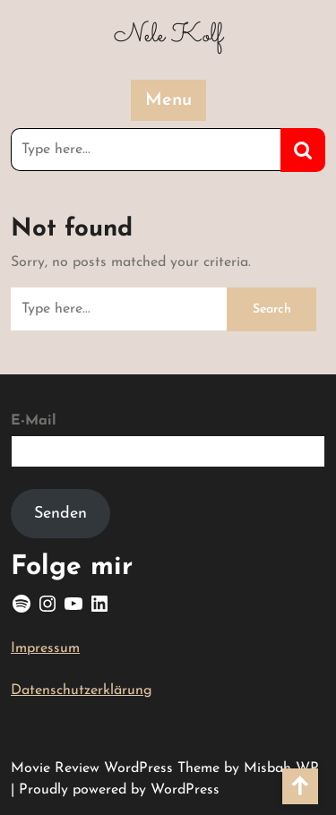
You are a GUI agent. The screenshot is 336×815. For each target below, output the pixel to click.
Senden (60, 513)
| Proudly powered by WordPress (115, 790)
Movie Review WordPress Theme (117, 768)
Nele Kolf (168, 36)
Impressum (45, 648)
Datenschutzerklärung (81, 690)
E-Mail (33, 421)
